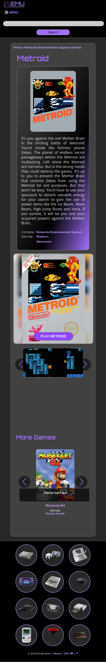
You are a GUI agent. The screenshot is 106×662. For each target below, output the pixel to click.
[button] (21, 364)
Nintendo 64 (55, 505)
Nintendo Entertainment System (59, 232)
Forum (57, 653)
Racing (50, 513)
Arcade (60, 513)
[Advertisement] (53, 405)
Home (17, 47)
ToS (66, 653)
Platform (42, 236)
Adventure (43, 241)
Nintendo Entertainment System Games (53, 47)
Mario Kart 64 (55, 493)
